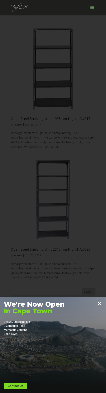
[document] (53, 196)
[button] (99, 303)
